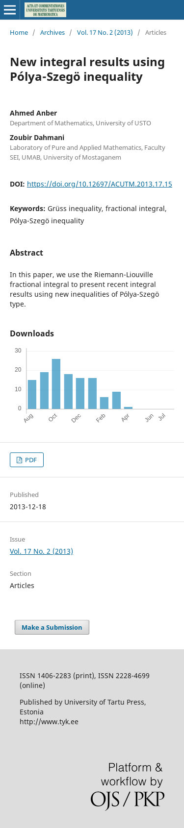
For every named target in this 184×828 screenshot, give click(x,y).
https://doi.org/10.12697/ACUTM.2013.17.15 (99, 184)
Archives (52, 32)
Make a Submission (52, 627)
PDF (30, 459)
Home (19, 32)
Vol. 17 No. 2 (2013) (105, 32)
